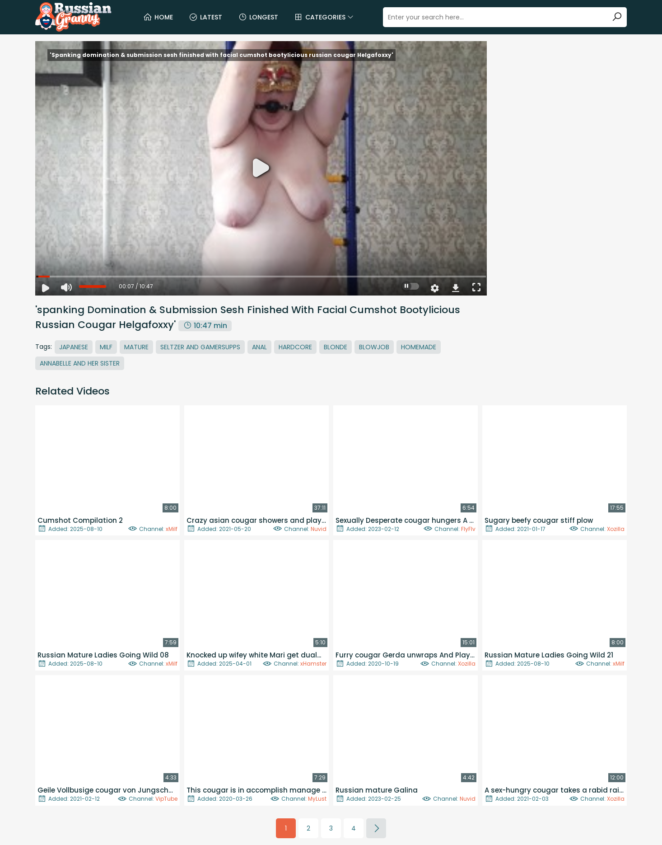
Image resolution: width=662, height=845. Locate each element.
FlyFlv (468, 529)
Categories (324, 17)
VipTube (166, 799)
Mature (136, 347)
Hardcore (295, 347)
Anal (259, 347)
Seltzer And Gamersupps (200, 347)
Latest (205, 17)
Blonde (335, 347)
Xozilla (616, 529)
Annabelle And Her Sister (80, 363)
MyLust (317, 799)
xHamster (313, 663)
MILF (106, 347)
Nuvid (318, 529)
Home (158, 17)
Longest (258, 17)
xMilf (171, 529)
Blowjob (374, 347)
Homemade (418, 347)
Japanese (73, 347)
